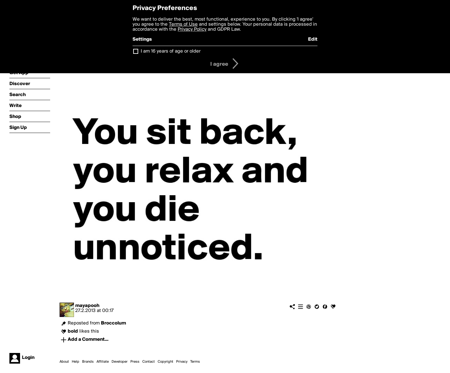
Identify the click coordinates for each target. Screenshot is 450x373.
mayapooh (87, 305)
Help (75, 362)
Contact (148, 362)
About (64, 362)
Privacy (181, 362)
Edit (312, 39)
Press (134, 362)
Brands (88, 362)
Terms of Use (183, 24)
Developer (120, 362)
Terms (195, 362)
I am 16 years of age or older (171, 51)
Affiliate (103, 362)
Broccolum (113, 323)
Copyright (165, 362)
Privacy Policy (192, 29)
